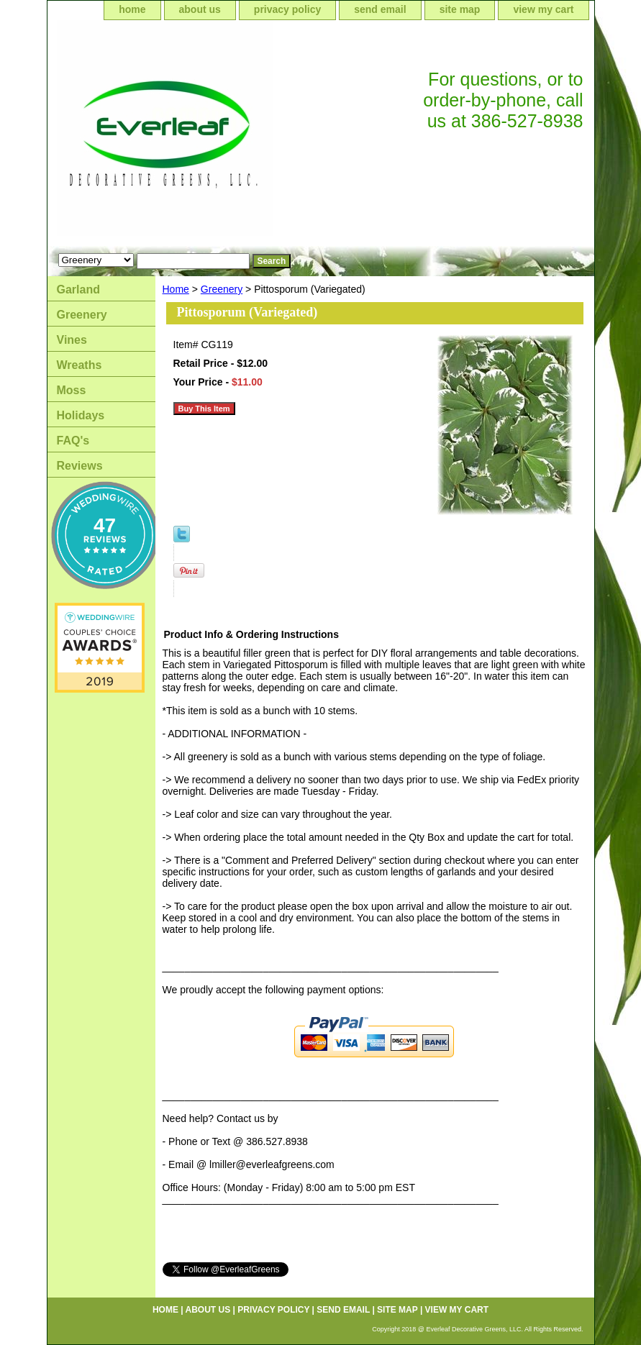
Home (176, 289)
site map (460, 9)
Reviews (80, 466)
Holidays (81, 415)
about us (200, 9)
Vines (72, 340)
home (132, 9)
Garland (78, 289)
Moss (71, 390)
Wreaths (79, 365)
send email (380, 9)
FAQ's (73, 440)
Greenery (221, 289)
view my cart (543, 9)
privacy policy (287, 9)
